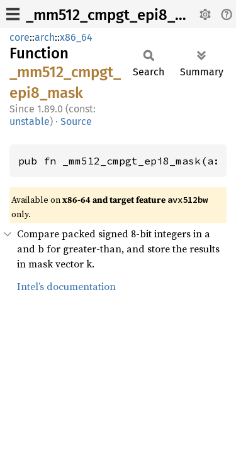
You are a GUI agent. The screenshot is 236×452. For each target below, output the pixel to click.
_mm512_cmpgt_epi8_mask (118, 15)
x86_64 (76, 37)
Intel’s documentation (66, 286)
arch (45, 37)
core (19, 37)
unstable (29, 121)
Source (76, 121)
